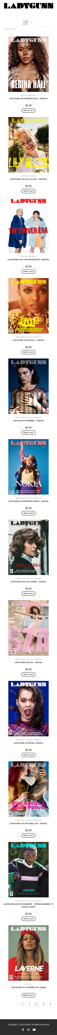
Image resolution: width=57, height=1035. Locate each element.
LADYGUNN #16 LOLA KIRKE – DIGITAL (28, 582)
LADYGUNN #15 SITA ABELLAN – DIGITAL (28, 823)
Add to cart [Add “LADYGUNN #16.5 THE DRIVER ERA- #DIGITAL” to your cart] (28, 271)
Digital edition (20, 337)
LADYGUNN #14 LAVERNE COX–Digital (28, 987)
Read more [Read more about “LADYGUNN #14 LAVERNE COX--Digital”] (28, 995)
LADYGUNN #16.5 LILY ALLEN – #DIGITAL (28, 179)
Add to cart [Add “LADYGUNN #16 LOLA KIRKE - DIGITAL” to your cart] (28, 594)
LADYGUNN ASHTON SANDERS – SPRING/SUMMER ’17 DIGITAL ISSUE (28, 905)
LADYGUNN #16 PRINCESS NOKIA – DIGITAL (28, 501)
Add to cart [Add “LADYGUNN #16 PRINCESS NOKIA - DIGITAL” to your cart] (28, 513)
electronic (24, 95)
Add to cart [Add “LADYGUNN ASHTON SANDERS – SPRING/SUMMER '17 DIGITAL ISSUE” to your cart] (28, 919)
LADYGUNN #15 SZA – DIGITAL (28, 662)
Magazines (32, 95)
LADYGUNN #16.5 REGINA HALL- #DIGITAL (28, 98)
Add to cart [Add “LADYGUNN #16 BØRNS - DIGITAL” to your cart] (28, 432)
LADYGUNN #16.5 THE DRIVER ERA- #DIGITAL (28, 260)
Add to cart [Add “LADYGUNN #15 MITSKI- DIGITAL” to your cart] (28, 755)
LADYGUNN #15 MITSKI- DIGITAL (28, 743)
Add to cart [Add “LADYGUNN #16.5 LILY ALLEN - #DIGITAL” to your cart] (28, 191)
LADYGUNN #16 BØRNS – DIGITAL (28, 421)
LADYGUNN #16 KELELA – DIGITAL (28, 340)
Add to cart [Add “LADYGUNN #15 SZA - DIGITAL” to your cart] (28, 674)
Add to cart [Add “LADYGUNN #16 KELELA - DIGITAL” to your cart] (28, 352)
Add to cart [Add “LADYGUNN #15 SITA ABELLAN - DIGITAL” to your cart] (28, 835)
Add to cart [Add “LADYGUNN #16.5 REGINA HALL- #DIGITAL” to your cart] (28, 110)
